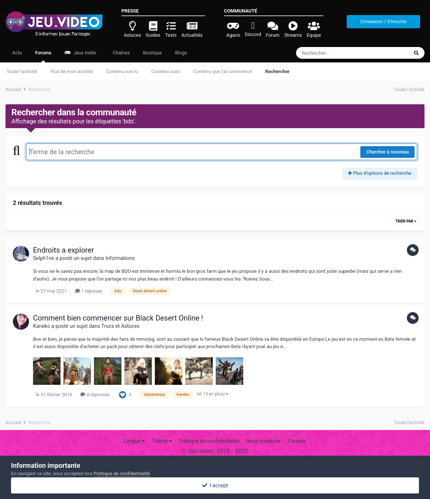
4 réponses (95, 394)
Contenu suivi (165, 71)
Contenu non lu (122, 71)
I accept (215, 485)
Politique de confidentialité (209, 441)
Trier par (406, 221)
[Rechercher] (332, 53)
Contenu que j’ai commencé (222, 71)
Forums (43, 56)
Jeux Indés (80, 52)
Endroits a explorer (63, 250)
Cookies (297, 441)
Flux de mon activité (71, 71)
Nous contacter (263, 441)
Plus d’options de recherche (379, 173)
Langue (134, 441)
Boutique (152, 52)
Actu (17, 52)
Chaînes (121, 52)
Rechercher (277, 71)
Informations (120, 258)
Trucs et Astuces (120, 326)
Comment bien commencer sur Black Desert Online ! (118, 318)
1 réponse (88, 291)
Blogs (181, 52)
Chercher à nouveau (387, 152)
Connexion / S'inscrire (383, 21)
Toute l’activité (22, 71)
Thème (162, 441)
